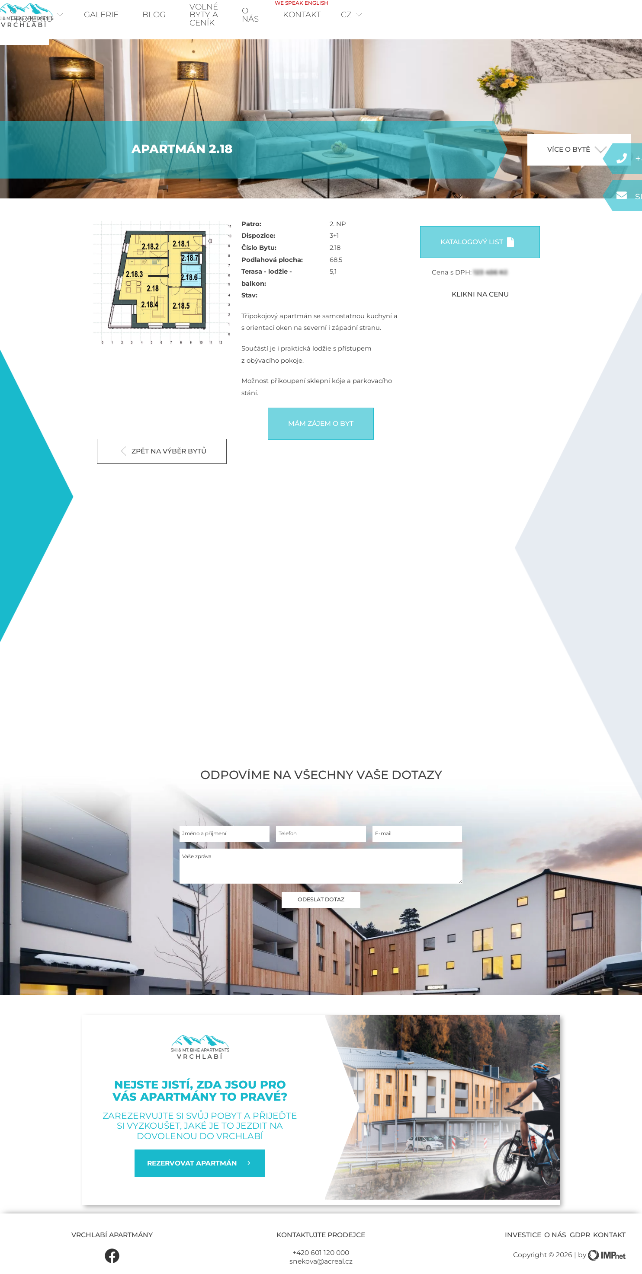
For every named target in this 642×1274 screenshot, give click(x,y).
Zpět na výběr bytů (164, 463)
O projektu (59, 16)
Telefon (290, 849)
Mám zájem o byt (320, 436)
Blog (184, 16)
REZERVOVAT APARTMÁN (200, 1176)
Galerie (131, 16)
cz (603, 16)
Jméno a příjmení (211, 849)
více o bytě (577, 162)
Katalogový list (477, 254)
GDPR (580, 1248)
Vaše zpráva (202, 876)
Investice (523, 1248)
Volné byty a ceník (415, 16)
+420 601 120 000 (320, 1265)
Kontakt (550, 12)
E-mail (386, 849)
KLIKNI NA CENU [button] (480, 307)
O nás (494, 16)
